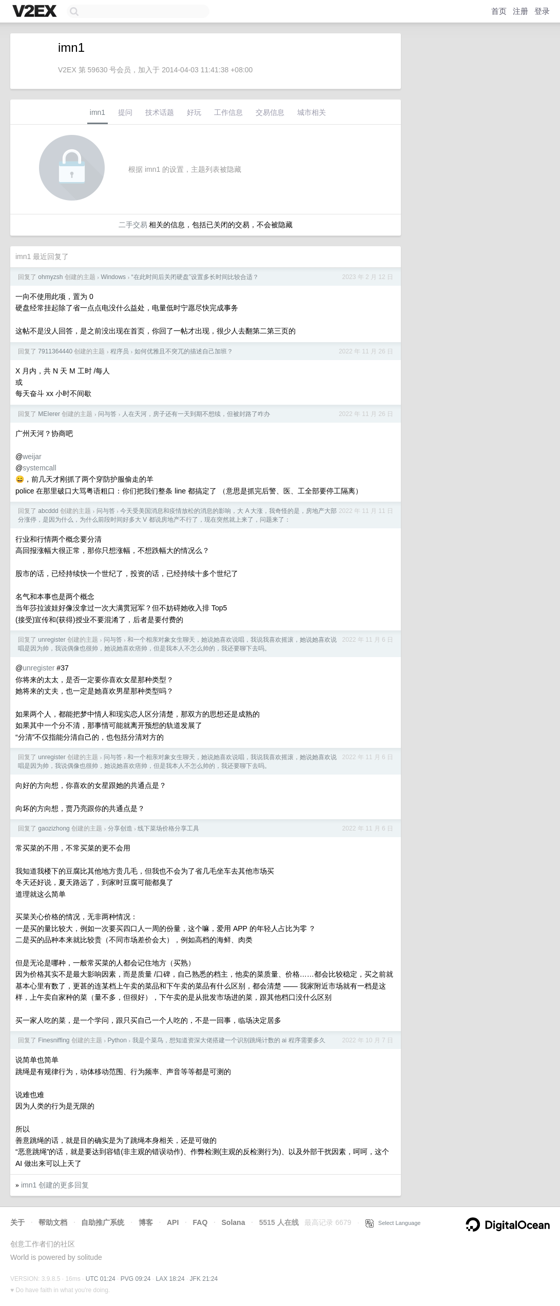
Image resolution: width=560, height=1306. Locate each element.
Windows (113, 277)
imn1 (97, 112)
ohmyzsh (50, 277)
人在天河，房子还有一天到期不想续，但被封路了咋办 (196, 414)
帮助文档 (52, 1222)
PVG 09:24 (136, 1278)
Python (117, 1040)
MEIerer (49, 414)
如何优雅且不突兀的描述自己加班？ (183, 351)
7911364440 (55, 351)
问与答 (107, 414)
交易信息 (270, 112)
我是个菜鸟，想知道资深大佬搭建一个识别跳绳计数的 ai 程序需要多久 (228, 1040)
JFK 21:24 (204, 1278)
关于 (17, 1222)
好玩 (194, 112)
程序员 (119, 351)
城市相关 (311, 112)
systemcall (39, 468)
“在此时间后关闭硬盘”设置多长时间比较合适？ (195, 277)
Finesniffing (53, 1040)
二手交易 (133, 225)
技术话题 (159, 112)
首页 (499, 11)
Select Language (393, 1223)
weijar (32, 456)
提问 (125, 112)
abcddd (48, 511)
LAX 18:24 (170, 1278)
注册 (520, 11)
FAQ (200, 1222)
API (173, 1222)
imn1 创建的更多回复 (55, 1185)
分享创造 (120, 828)
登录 (542, 11)
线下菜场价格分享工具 (168, 828)
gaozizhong (53, 828)
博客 (146, 1222)
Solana (233, 1222)
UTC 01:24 (100, 1278)
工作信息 (228, 112)
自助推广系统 (102, 1222)
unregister (51, 639)
